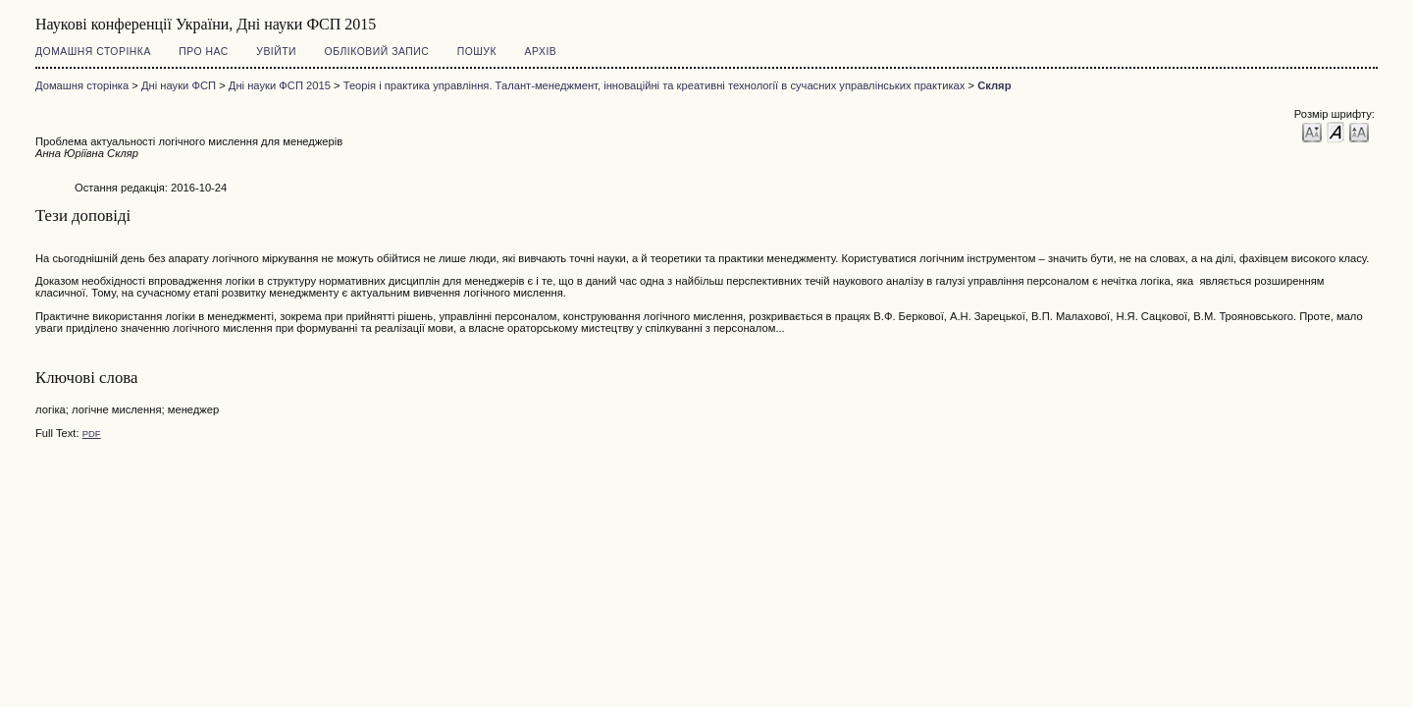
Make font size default (1335, 131)
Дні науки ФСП (178, 85)
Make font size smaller (1312, 131)
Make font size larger (1359, 131)
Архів (541, 51)
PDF (91, 433)
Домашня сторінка (93, 51)
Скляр (994, 85)
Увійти (276, 51)
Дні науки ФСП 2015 (280, 85)
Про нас (204, 51)
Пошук (477, 51)
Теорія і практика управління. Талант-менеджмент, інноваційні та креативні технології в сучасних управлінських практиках (654, 85)
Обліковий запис (377, 51)
